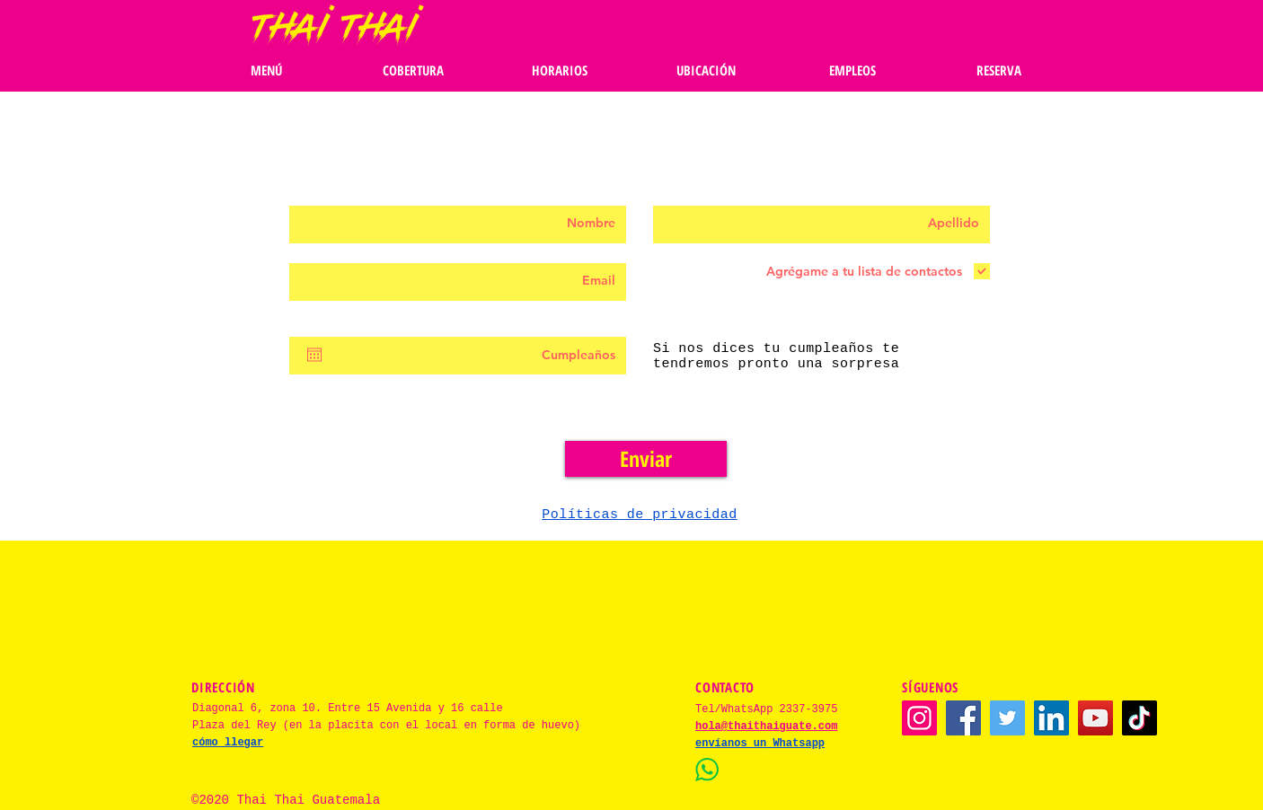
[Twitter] (1007, 717)
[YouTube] (1095, 717)
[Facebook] (963, 717)
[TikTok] (1139, 717)
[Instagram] (919, 717)
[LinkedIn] (1051, 717)
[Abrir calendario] (314, 355)
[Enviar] (646, 459)
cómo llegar (227, 742)
